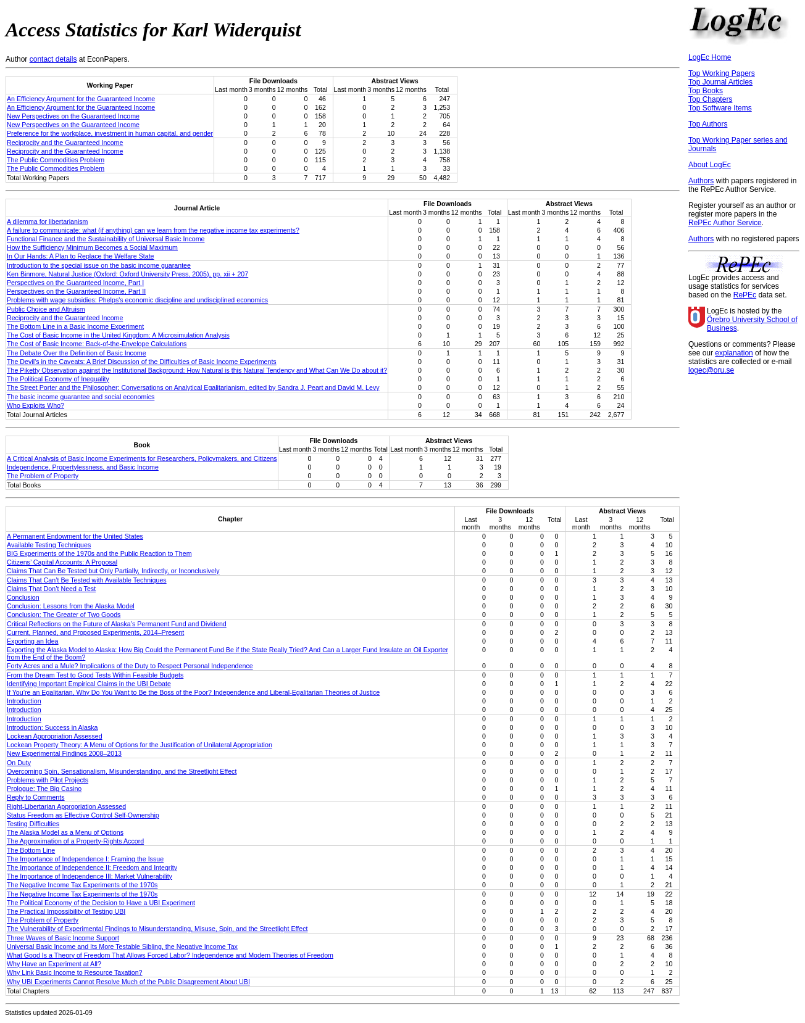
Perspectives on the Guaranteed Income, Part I (75, 282)
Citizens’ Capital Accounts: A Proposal (62, 562)
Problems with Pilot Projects (47, 780)
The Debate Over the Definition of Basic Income (76, 353)
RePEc (744, 295)
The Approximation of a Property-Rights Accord (75, 841)
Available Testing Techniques (49, 545)
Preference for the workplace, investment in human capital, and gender (110, 133)
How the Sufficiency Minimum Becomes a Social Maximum (92, 247)
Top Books (705, 90)
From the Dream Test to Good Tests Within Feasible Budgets (95, 675)
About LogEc (709, 164)
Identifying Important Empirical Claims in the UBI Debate (89, 683)
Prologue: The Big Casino (44, 788)
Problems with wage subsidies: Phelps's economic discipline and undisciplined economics (137, 300)
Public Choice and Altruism (46, 309)
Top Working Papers (721, 73)
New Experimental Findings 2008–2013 (64, 753)
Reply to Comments (36, 797)
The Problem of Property (42, 475)
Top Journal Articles (720, 82)
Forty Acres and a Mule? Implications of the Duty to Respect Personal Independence (130, 665)
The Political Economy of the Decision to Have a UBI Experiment (101, 902)
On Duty (19, 762)
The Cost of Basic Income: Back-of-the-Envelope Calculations (96, 343)
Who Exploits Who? (35, 405)
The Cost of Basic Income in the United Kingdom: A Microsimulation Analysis (118, 335)
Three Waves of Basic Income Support (63, 938)
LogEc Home (709, 57)
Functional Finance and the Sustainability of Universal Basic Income (105, 238)
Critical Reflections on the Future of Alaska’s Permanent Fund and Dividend (117, 623)
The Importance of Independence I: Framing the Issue (85, 859)
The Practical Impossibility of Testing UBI (66, 911)
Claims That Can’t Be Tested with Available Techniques (87, 580)
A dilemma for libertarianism (47, 221)
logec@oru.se (711, 370)
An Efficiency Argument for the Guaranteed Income (81, 98)
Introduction (24, 701)
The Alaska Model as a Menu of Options (65, 832)
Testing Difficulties (33, 823)
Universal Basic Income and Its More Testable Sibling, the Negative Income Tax (122, 946)
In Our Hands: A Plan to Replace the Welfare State (80, 256)
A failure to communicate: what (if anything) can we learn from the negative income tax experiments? (153, 230)
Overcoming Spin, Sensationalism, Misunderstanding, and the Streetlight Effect (121, 771)
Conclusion (23, 597)
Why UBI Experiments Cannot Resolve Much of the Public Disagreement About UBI (128, 981)
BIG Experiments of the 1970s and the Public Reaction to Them (99, 553)
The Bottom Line (31, 850)
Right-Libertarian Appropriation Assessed (66, 806)
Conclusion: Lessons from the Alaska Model (71, 606)
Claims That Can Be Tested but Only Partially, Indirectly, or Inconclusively (113, 570)
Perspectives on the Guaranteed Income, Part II (76, 291)
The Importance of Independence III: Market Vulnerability (89, 876)
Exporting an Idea (33, 641)
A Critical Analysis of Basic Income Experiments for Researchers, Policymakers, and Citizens (142, 458)
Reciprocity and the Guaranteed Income (65, 142)
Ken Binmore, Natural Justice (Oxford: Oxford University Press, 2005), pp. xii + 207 (127, 274)
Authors (701, 180)
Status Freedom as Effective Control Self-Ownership (83, 815)
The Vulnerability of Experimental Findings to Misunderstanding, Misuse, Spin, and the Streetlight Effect (157, 928)
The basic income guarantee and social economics (80, 396)
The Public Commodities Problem (55, 160)
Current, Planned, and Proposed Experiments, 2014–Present (95, 632)
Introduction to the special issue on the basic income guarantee (99, 265)
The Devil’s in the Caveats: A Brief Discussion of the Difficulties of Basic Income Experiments (142, 361)
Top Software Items (720, 108)
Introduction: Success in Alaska (52, 727)
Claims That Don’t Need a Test (51, 588)
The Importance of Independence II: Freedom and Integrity (92, 867)
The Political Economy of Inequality (58, 379)
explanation (734, 353)
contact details (53, 59)
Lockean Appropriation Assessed (54, 736)
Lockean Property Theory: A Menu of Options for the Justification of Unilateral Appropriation (139, 744)
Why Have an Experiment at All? (54, 963)
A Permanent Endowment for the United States (75, 536)
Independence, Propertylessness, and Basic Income (83, 467)
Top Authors (707, 124)
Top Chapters (710, 99)
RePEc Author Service (725, 222)
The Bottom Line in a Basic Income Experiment (75, 326)
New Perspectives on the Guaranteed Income (73, 116)
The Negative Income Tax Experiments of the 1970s (82, 884)
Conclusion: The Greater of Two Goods (63, 614)
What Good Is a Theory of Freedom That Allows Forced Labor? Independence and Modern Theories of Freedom (170, 955)
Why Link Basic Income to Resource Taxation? (75, 972)
